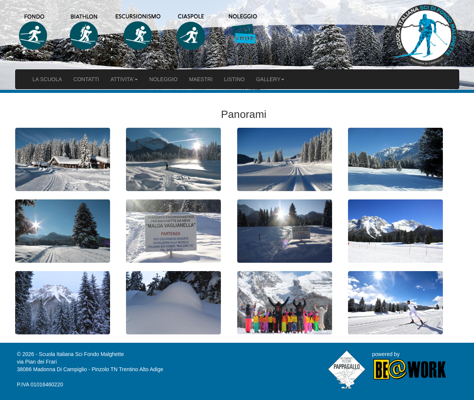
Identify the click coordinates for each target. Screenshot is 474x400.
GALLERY (270, 79)
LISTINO (234, 79)
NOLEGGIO (163, 79)
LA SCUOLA (47, 79)
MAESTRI (201, 79)
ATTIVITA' (124, 79)
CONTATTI (86, 79)
